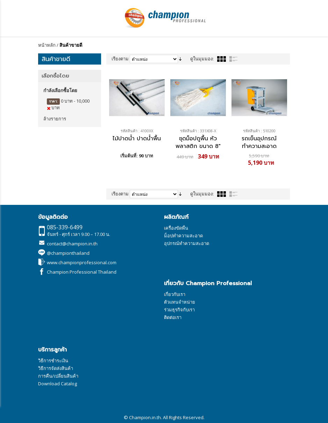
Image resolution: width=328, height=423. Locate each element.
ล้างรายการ (54, 119)
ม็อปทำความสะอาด (183, 235)
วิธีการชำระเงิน (53, 360)
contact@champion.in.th (72, 243)
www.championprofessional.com (81, 262)
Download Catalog (57, 383)
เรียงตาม (120, 58)
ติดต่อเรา (172, 317)
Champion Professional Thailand (81, 272)
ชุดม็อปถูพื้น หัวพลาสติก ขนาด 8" (198, 142)
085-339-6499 (65, 227)
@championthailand (68, 253)
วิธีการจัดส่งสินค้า (55, 368)
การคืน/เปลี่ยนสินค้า (58, 376)
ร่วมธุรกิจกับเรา (179, 309)
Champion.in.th (145, 417)
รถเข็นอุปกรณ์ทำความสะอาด (259, 142)
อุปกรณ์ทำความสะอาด (186, 243)
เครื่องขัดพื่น (176, 228)
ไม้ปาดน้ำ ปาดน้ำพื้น (137, 139)
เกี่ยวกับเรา (174, 294)
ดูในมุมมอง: (202, 58)
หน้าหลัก (47, 45)
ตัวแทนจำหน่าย (179, 302)
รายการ (233, 59)
